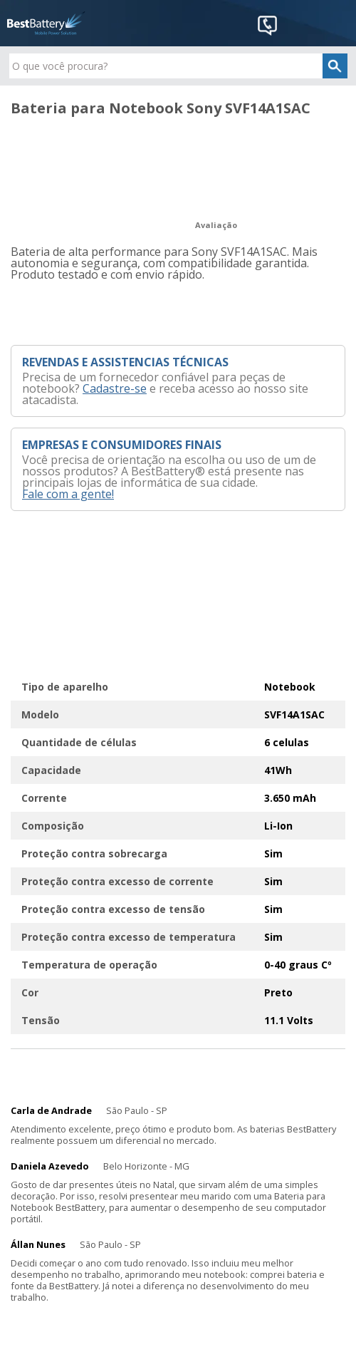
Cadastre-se (115, 388)
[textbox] (178, 65)
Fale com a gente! (68, 494)
